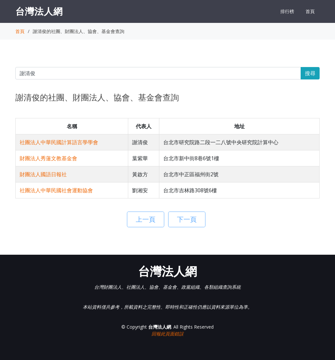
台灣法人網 (39, 11)
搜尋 (310, 73)
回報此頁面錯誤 (167, 334)
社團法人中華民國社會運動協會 (56, 190)
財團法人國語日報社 (43, 174)
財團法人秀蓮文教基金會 (48, 158)
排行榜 (287, 11)
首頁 (310, 11)
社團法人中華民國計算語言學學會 (59, 142)
